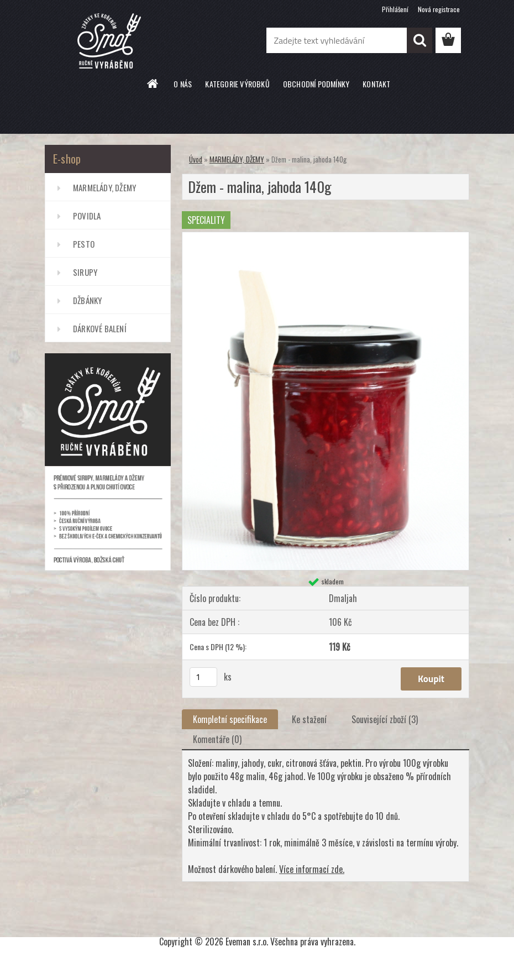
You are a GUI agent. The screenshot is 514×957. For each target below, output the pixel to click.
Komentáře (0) (217, 739)
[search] (419, 40)
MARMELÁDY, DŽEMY (104, 187)
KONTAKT (376, 84)
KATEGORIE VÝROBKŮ (237, 84)
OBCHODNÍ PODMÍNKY (316, 84)
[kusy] (203, 677)
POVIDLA (87, 216)
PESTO (84, 244)
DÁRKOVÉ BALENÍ (100, 328)
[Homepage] (153, 83)
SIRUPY (85, 272)
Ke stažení (309, 719)
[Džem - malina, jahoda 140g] (325, 236)
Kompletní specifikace (230, 719)
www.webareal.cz (288, 922)
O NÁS (183, 84)
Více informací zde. (311, 869)
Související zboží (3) (385, 719)
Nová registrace (439, 9)
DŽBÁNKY (87, 300)
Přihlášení (395, 9)
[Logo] (121, 41)
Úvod (195, 159)
